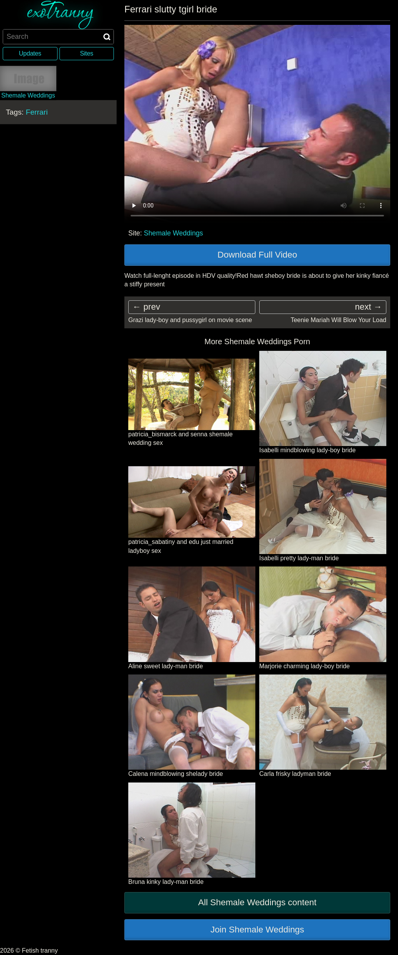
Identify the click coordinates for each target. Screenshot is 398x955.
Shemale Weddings (173, 233)
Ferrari (37, 112)
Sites (86, 53)
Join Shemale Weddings (257, 929)
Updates (30, 53)
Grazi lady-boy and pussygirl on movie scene (190, 320)
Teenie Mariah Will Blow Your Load (338, 320)
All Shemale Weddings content (257, 902)
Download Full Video (257, 255)
